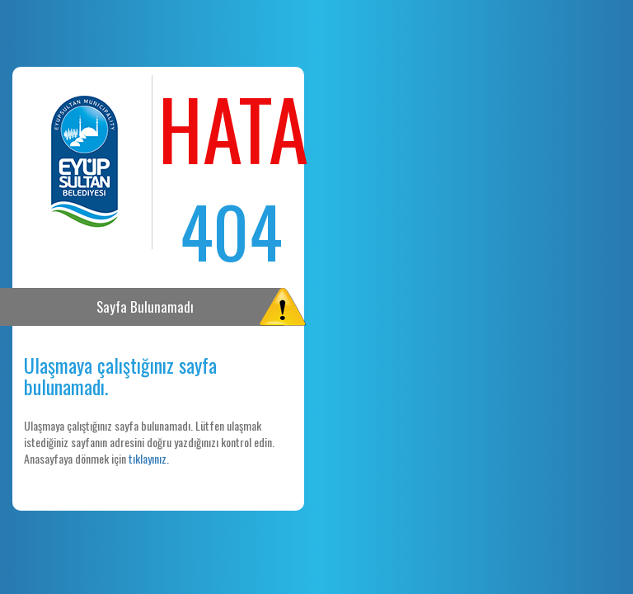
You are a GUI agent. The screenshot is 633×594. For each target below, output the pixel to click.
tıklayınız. (149, 458)
